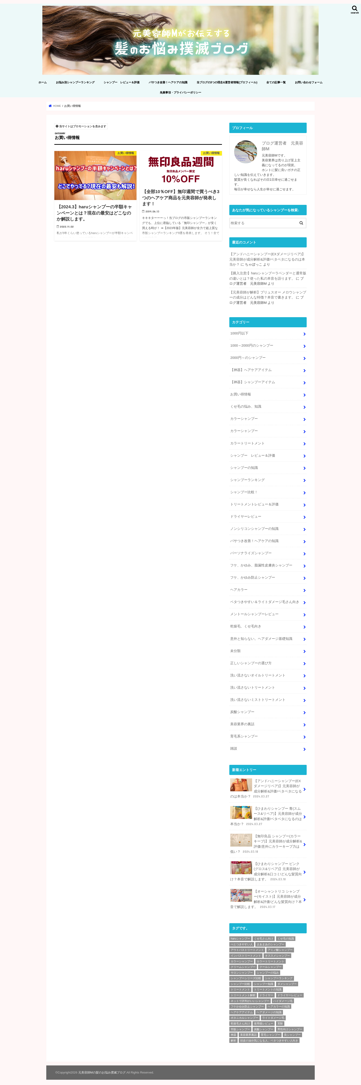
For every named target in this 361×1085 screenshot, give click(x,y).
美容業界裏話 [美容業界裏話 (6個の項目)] (248, 1032)
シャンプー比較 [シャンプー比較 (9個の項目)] (240, 981)
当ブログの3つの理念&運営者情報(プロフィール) (227, 82)
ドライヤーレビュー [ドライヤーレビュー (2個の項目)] (289, 993)
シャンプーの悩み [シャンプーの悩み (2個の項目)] (268, 970)
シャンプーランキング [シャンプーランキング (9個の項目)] (279, 976)
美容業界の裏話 (242, 722)
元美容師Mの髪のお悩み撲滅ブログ (102, 1070)
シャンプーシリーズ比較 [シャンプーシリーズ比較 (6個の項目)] (246, 976)
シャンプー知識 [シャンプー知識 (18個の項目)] (263, 981)
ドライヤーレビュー (245, 515)
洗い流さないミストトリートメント (257, 698)
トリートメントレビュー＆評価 (254, 503)
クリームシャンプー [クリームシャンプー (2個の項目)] (243, 964)
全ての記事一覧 (276, 82)
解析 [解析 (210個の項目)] (233, 1038)
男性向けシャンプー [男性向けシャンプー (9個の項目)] (289, 1027)
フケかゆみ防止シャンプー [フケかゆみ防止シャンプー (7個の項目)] (247, 1004)
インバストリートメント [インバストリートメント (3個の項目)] (246, 953)
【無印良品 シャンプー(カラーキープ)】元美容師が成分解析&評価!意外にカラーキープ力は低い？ (266, 842)
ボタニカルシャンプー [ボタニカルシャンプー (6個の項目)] (244, 1015)
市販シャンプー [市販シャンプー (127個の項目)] (240, 1027)
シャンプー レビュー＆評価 (122, 82)
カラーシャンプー (244, 418)
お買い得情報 (240, 394)
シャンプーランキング (247, 479)
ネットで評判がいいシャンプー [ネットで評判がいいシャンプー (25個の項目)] (250, 998)
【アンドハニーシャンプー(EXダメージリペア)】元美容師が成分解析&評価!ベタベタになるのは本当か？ (267, 259)
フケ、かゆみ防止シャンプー (252, 576)
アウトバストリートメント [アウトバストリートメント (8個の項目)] (247, 947)
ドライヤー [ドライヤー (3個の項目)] (266, 993)
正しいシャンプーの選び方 (251, 661)
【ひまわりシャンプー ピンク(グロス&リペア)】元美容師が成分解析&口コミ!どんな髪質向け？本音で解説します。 (266, 869)
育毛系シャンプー (244, 734)
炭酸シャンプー (242, 710)
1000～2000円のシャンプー (251, 345)
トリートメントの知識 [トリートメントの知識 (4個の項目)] (268, 987)
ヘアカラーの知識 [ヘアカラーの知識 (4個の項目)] (279, 1004)
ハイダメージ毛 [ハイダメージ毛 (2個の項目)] (283, 998)
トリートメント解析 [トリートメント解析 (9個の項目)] (243, 993)
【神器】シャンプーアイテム (252, 381)
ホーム (42, 82)
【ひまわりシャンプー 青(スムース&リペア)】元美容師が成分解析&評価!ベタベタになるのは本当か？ (266, 814)
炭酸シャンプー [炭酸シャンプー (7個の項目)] (263, 1027)
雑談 (233, 746)
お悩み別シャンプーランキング (75, 82)
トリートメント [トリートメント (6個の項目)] (240, 987)
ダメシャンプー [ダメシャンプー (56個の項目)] (287, 981)
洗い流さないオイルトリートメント (257, 674)
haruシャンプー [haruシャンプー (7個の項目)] (240, 936)
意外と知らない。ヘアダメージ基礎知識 (261, 637)
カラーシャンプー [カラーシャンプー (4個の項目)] (242, 959)
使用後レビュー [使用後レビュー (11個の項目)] (263, 1021)
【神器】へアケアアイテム (251, 369)
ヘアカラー (238, 588)
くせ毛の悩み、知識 (245, 406)
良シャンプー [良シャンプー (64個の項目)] (292, 1032)
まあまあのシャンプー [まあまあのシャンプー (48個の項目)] (270, 942)
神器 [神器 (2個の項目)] (233, 1032)
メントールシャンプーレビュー (254, 613)
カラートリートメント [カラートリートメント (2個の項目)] (270, 959)
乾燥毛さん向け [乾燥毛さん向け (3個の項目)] (240, 1021)
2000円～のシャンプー (247, 357)
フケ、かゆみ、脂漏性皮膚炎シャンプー (261, 564)
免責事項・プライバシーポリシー (180, 92)
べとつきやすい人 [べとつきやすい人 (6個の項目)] (242, 942)
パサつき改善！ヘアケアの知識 (168, 82)
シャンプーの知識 (244, 467)
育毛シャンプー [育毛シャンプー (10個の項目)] (270, 1032)
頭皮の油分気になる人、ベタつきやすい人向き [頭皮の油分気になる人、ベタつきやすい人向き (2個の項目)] (269, 1038)
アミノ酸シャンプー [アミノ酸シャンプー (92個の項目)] (280, 947)
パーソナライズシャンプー (251, 552)
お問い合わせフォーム (309, 82)
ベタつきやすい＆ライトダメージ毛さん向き (264, 601)
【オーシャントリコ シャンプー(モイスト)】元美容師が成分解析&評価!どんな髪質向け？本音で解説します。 (266, 897)
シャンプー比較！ (244, 491)
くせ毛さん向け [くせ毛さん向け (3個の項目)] (263, 936)
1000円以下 (239, 333)
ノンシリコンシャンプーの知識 (254, 527)
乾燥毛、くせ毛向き (245, 625)
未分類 (235, 649)
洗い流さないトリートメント (252, 686)
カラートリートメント (247, 442)
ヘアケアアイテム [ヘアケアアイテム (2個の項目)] (242, 1010)
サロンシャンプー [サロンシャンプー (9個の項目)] (242, 970)
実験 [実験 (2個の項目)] (280, 1021)
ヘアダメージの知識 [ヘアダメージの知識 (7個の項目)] (269, 1010)
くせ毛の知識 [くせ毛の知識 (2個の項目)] (285, 936)
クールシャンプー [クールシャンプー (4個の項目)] (270, 964)
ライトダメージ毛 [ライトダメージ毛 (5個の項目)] (273, 1015)
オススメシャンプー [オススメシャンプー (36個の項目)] (277, 953)
